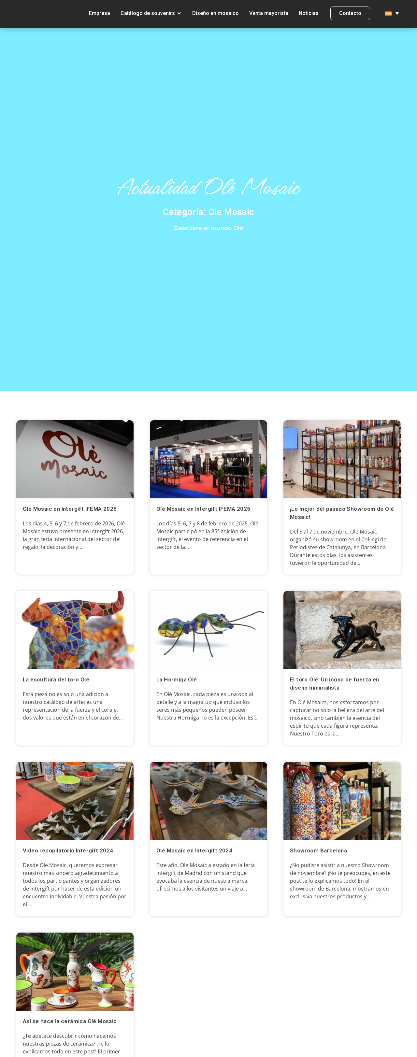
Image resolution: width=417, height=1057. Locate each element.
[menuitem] (392, 16)
